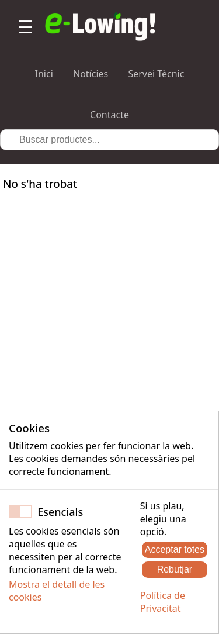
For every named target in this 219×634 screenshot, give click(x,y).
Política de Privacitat (162, 602)
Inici (44, 73)
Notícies (90, 73)
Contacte (109, 114)
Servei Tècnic (156, 73)
